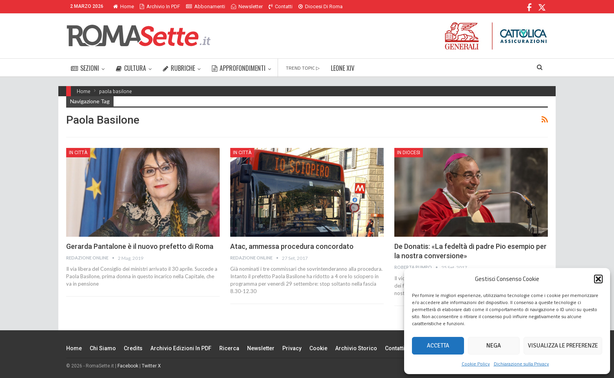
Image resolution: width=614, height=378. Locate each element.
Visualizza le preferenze (563, 345)
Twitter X (151, 366)
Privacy (292, 348)
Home (123, 6)
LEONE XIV (342, 68)
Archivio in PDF (160, 6)
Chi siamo (103, 348)
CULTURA (131, 68)
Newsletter (247, 6)
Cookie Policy (476, 363)
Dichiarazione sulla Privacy (521, 363)
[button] (598, 279)
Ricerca (229, 348)
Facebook (127, 366)
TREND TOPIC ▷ (303, 68)
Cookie (318, 348)
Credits (133, 348)
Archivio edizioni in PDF (180, 348)
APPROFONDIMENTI (238, 68)
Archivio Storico (356, 348)
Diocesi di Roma (320, 6)
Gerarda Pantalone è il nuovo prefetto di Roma (139, 246)
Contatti (281, 6)
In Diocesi (408, 152)
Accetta (438, 345)
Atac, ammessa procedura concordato (292, 246)
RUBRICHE (179, 68)
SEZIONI (85, 68)
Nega (493, 345)
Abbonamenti (205, 6)
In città (78, 152)
